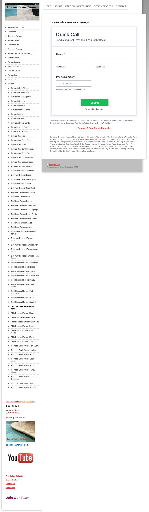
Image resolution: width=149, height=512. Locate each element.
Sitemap (57, 165)
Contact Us (10, 484)
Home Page (10, 488)
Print (50, 165)
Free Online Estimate (14, 476)
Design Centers (12, 480)
